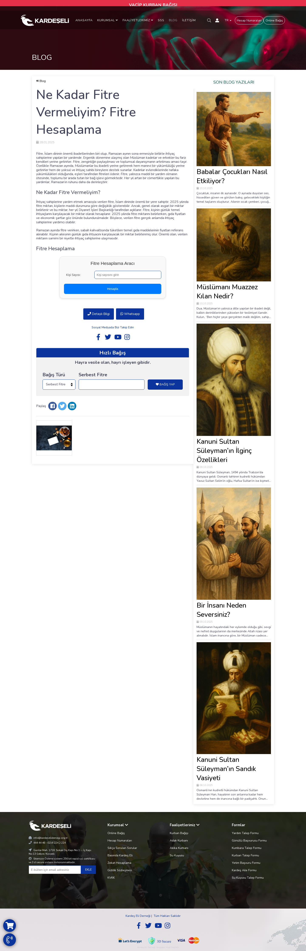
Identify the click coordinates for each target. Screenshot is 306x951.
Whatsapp (130, 314)
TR (228, 20)
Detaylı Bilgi (99, 314)
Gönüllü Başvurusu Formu (249, 841)
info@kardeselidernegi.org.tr (50, 838)
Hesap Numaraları (249, 20)
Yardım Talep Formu (245, 833)
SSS (161, 20)
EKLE (88, 870)
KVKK (111, 878)
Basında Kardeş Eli (120, 855)
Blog (41, 81)
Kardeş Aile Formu (244, 870)
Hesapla (112, 289)
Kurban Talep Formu (245, 855)
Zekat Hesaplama (119, 863)
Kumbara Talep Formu (246, 848)
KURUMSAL (107, 20)
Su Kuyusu (177, 855)
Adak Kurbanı (179, 841)
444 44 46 (39, 842)
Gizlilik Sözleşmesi (120, 870)
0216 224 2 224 (56, 842)
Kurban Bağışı (179, 833)
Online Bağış (274, 20)
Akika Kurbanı (179, 848)
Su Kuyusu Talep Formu (248, 878)
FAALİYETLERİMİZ (138, 20)
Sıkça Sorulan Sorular (122, 848)
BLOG (173, 20)
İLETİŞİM (189, 20)
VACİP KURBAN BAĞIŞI (153, 5)
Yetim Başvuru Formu (246, 863)
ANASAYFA (84, 20)
